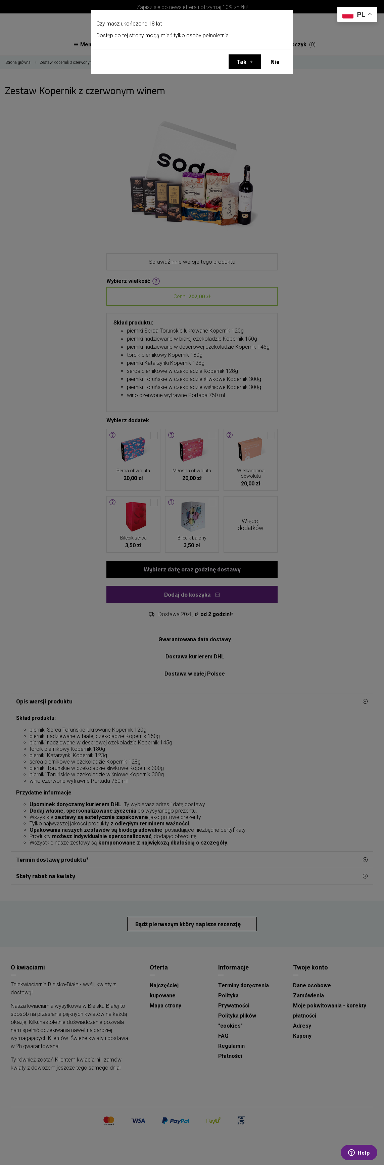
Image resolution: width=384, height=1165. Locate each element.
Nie (275, 61)
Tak (241, 61)
